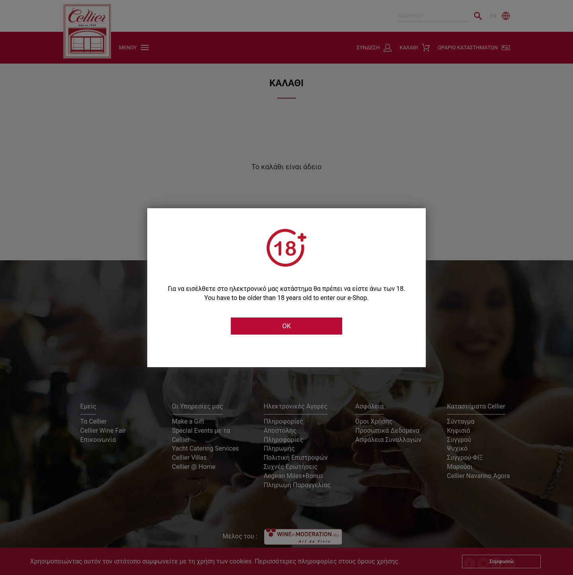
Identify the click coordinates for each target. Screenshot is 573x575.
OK (286, 326)
